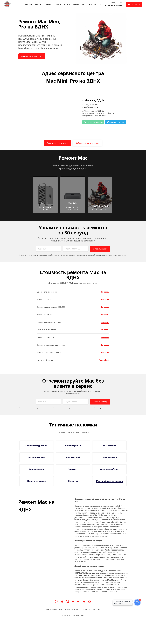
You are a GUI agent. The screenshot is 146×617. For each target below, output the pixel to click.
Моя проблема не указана (109, 481)
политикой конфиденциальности (99, 255)
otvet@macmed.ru (90, 107)
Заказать (105, 292)
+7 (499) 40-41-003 (90, 104)
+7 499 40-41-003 (113, 5)
